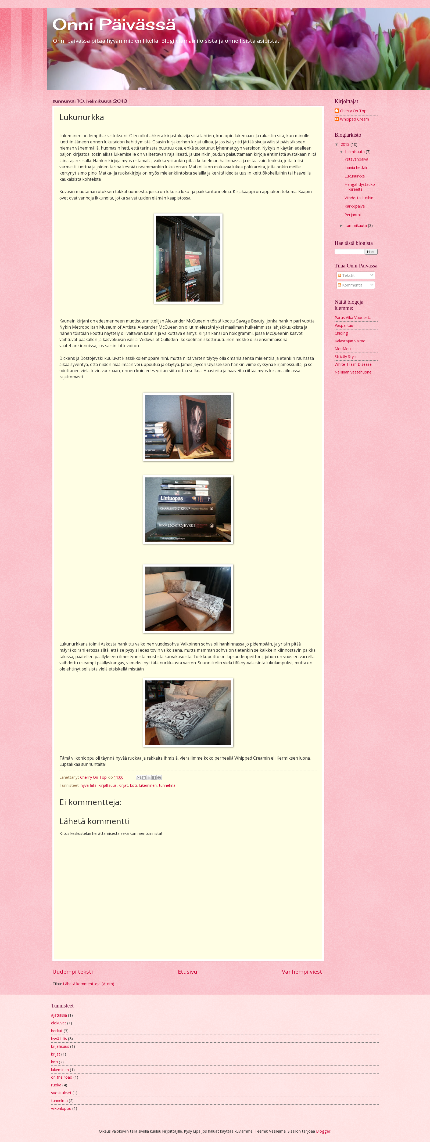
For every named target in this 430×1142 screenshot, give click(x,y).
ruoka (56, 1084)
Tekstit (346, 275)
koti (133, 785)
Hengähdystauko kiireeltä (360, 187)
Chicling (341, 333)
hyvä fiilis (88, 785)
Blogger (323, 1131)
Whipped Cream (354, 119)
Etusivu (187, 971)
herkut (57, 1030)
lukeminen (148, 785)
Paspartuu (344, 325)
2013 (345, 144)
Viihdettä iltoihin (359, 197)
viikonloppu (61, 1108)
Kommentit (350, 285)
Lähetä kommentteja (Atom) (88, 983)
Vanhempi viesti (303, 971)
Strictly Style (346, 356)
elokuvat (58, 1022)
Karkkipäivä (355, 206)
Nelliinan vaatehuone (353, 372)
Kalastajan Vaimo (350, 340)
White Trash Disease (353, 364)
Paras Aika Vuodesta (353, 317)
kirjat (123, 785)
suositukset (61, 1092)
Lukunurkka (355, 176)
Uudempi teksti (72, 971)
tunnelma (167, 785)
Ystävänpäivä (356, 159)
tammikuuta (356, 225)
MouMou (343, 348)
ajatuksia (59, 1015)
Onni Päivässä (113, 24)
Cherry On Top (353, 110)
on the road (61, 1077)
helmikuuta (355, 151)
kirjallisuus (108, 785)
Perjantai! (353, 214)
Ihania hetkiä (356, 167)
